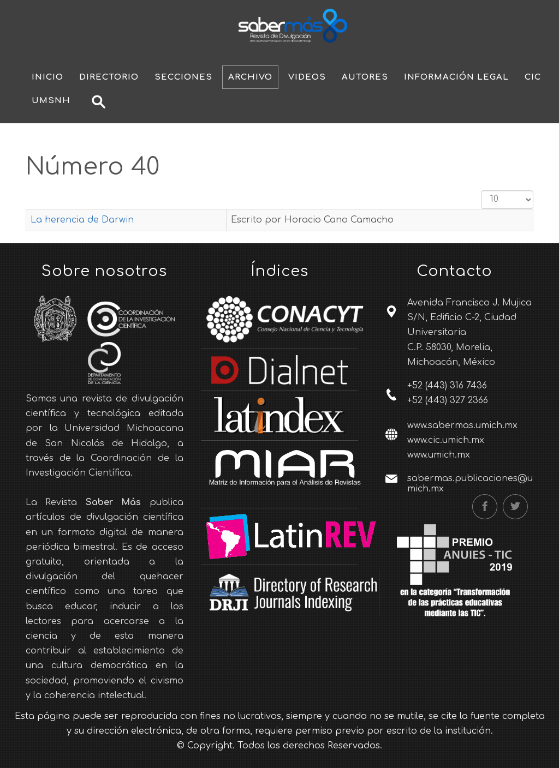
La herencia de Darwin (82, 220)
